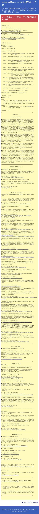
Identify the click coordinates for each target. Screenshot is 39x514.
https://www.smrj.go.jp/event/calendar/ (10, 454)
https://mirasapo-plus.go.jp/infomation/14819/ (11, 359)
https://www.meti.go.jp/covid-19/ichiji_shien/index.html (13, 267)
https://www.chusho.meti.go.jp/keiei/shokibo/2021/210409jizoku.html (16, 311)
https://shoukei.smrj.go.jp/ (7, 406)
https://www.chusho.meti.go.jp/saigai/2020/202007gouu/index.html (16, 34)
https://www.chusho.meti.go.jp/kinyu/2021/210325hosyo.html (15, 341)
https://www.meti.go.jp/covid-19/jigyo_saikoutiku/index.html (14, 249)
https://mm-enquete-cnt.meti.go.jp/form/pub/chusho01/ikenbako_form (17, 466)
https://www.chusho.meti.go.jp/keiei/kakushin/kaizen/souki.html (15, 203)
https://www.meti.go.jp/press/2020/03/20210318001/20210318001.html (17, 332)
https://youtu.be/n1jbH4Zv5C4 (8, 217)
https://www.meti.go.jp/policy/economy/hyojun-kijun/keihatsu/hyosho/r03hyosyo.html (12, 378)
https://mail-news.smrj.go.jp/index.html (10, 474)
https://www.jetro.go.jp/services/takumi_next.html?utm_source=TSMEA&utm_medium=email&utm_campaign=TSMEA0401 (17, 394)
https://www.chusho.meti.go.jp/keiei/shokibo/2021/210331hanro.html (16, 322)
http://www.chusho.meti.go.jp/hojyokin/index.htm (12, 177)
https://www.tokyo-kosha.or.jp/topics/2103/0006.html (13, 429)
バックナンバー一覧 (30, 502)
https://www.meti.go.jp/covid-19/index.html (11, 31)
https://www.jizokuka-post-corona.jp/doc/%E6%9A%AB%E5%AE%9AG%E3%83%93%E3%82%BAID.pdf (17, 236)
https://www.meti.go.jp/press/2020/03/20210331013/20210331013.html (17, 229)
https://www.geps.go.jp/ (6, 187)
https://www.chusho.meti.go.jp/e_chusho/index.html (13, 38)
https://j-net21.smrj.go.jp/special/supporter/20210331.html (14, 445)
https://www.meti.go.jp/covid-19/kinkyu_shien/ (11, 278)
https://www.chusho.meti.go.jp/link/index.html (11, 459)
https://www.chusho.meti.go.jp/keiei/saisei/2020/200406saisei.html (16, 215)
